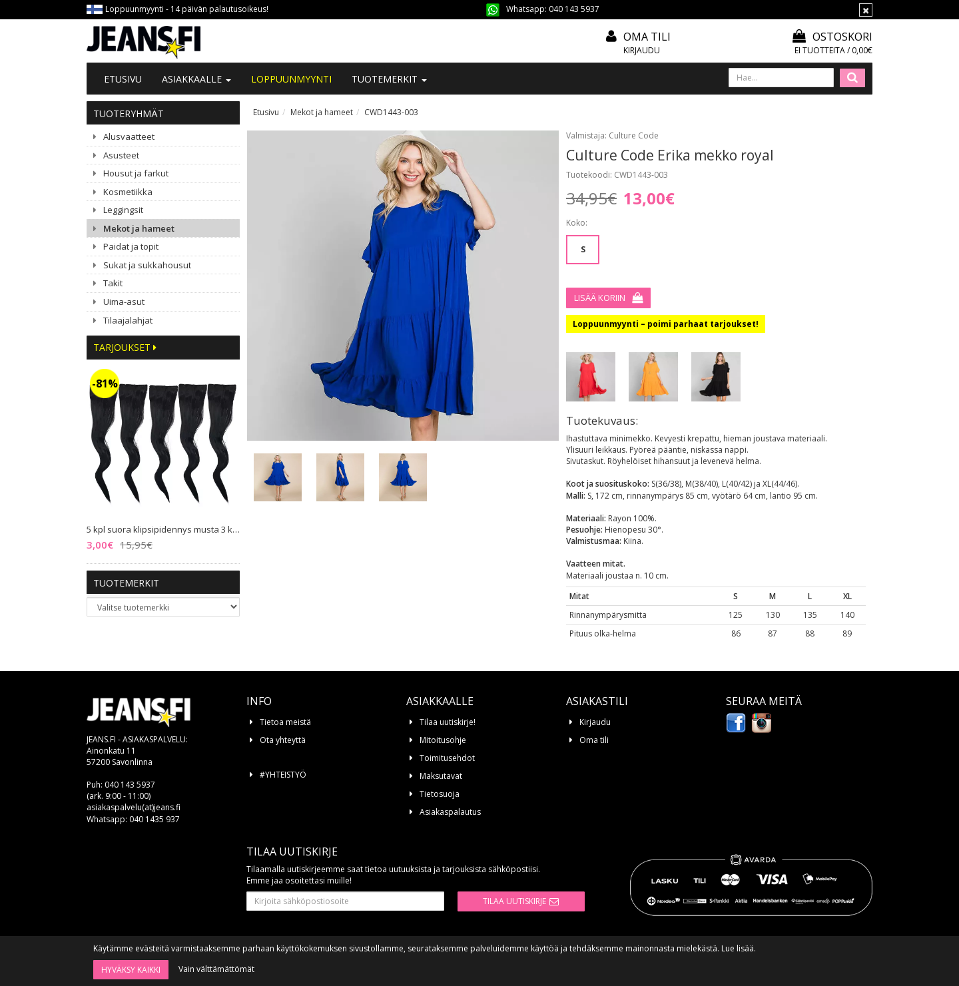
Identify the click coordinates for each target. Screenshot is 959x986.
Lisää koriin (599, 298)
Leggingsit (123, 210)
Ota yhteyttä (283, 740)
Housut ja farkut (135, 173)
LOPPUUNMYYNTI (291, 79)
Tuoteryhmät (128, 113)
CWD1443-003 (391, 112)
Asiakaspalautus (450, 812)
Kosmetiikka (128, 192)
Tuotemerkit (389, 79)
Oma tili (647, 36)
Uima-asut (124, 302)
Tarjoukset (125, 347)
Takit (113, 283)
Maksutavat (441, 776)
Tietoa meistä (285, 722)
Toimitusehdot (447, 758)
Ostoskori (832, 36)
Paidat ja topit (131, 246)
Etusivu (123, 79)
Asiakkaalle (196, 79)
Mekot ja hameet (138, 228)
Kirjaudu (641, 50)
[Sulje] (865, 10)
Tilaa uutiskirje (514, 901)
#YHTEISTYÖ (283, 774)
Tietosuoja (440, 794)
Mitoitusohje (443, 740)
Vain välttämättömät (216, 969)
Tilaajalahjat (128, 320)
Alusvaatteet (129, 136)
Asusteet (121, 155)
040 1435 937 (154, 819)
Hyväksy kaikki (130, 969)
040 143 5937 (574, 9)
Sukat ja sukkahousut (147, 265)
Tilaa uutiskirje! (448, 722)
